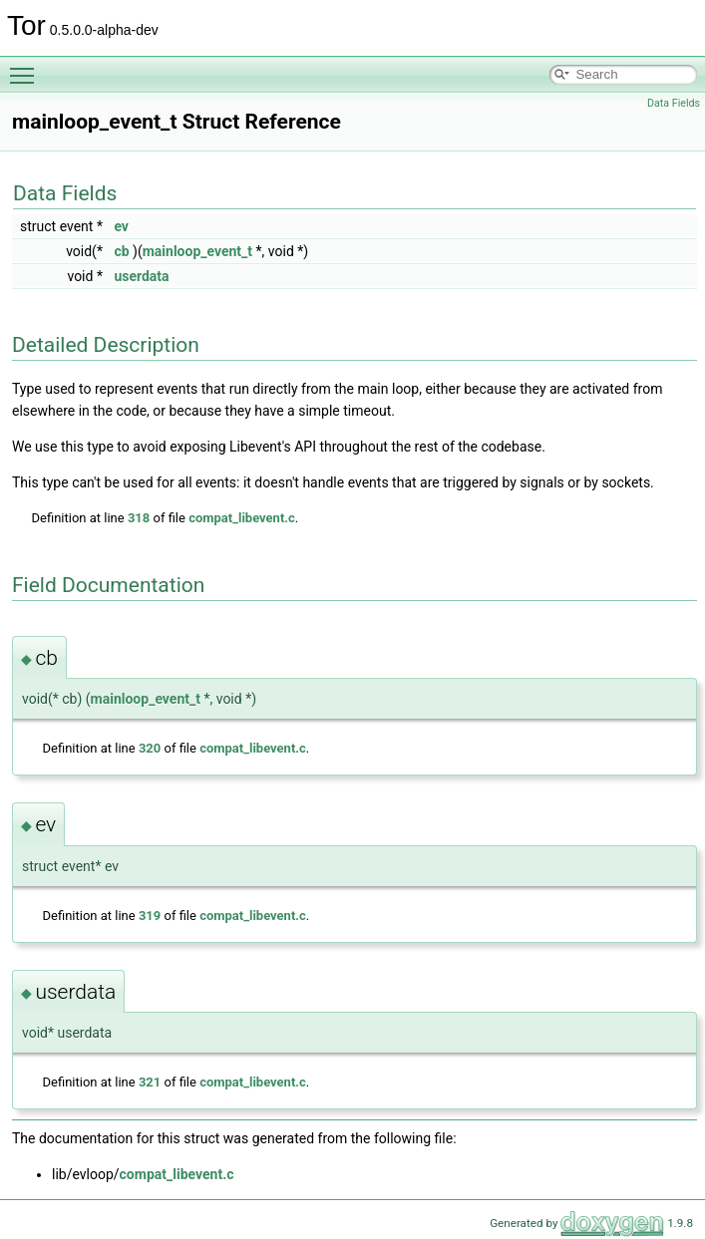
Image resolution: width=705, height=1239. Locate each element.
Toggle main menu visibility (27, 67)
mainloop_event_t (197, 251)
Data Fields (673, 103)
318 (139, 517)
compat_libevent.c (241, 517)
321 (150, 1082)
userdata (141, 276)
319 (150, 915)
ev (121, 226)
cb (121, 251)
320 (150, 748)
